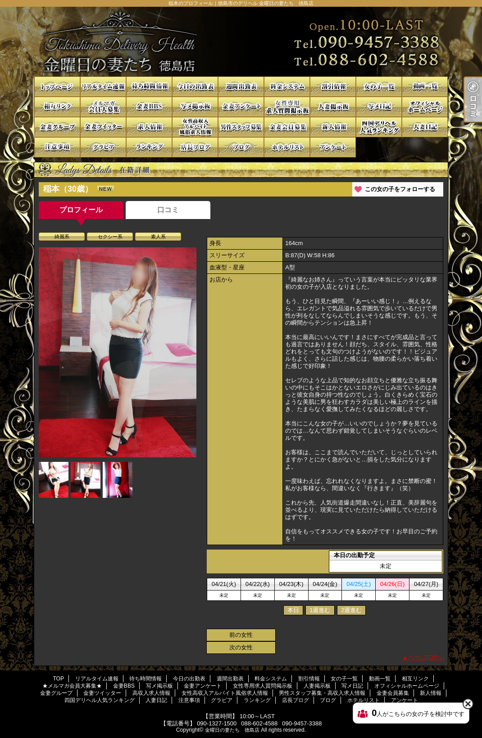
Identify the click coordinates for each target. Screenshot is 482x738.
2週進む (351, 610)
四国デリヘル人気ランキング (379, 127)
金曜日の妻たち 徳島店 (232, 730)
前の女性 (241, 634)
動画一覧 (425, 86)
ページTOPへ (426, 657)
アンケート (333, 147)
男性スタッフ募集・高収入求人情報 (241, 127)
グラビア (103, 147)
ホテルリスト (287, 147)
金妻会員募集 (287, 127)
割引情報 (333, 86)
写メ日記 (379, 107)
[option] (117, 352)
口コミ (168, 210)
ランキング (149, 147)
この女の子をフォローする (400, 189)
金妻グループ (57, 127)
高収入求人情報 (149, 127)
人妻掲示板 (333, 107)
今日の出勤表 (195, 86)
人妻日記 (425, 127)
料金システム (287, 86)
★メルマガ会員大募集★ (103, 107)
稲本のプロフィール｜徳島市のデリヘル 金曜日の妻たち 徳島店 (241, 41)
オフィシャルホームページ (425, 107)
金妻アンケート (241, 107)
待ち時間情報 (149, 86)
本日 (293, 610)
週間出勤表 (241, 86)
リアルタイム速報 (103, 86)
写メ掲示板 (195, 107)
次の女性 (241, 647)
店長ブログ (195, 147)
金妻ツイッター (103, 127)
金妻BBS (149, 107)
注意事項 (57, 147)
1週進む (319, 610)
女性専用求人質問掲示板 (287, 107)
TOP (57, 86)
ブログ (241, 147)
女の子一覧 (379, 86)
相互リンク (57, 107)
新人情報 (333, 127)
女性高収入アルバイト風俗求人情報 (195, 127)
